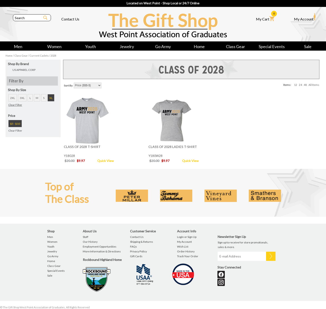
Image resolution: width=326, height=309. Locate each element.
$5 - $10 (15, 123)
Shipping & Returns (141, 241)
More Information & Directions (102, 251)
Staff (85, 237)
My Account (305, 17)
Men (18, 46)
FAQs (133, 246)
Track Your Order (187, 256)
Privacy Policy (138, 251)
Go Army (163, 46)
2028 (53, 55)
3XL (22, 98)
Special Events (272, 46)
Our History (90, 241)
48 (305, 85)
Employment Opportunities (99, 246)
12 (295, 85)
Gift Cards (136, 256)
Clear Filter (15, 105)
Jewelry (127, 46)
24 (300, 85)
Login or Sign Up (186, 237)
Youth (90, 46)
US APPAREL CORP (24, 70)
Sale (307, 46)
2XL (12, 98)
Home (199, 46)
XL (51, 98)
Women (54, 46)
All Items (313, 85)
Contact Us (70, 19)
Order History (186, 251)
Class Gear (235, 46)
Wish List (182, 246)
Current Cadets (39, 55)
